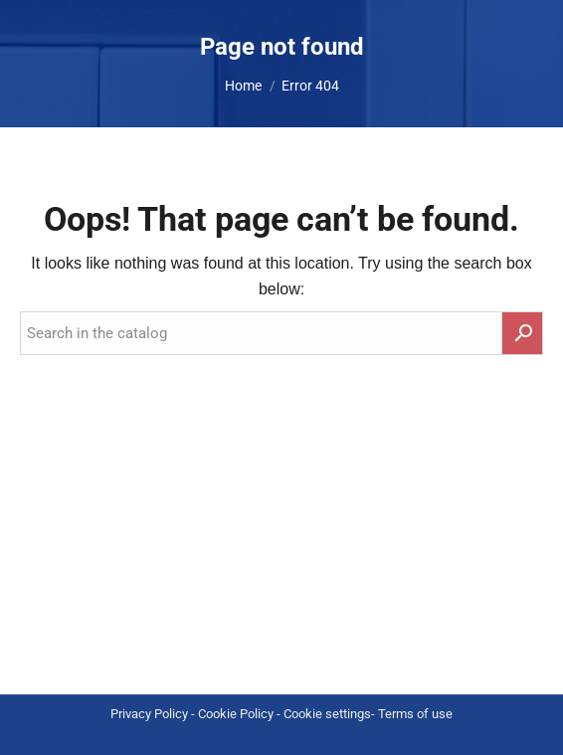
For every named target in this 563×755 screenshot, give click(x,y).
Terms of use (415, 713)
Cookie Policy (236, 713)
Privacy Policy (149, 713)
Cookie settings (327, 713)
